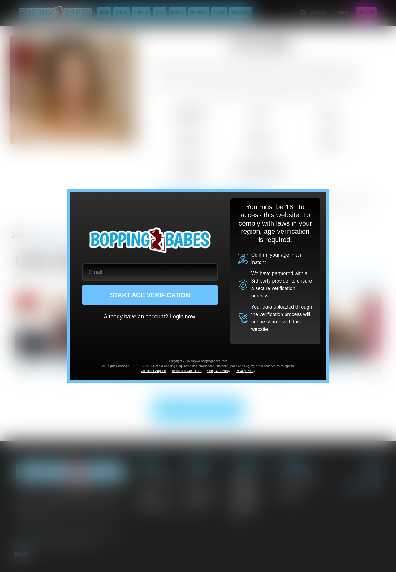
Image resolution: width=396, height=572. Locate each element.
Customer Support (153, 371)
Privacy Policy (245, 371)
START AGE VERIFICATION (150, 295)
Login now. (183, 317)
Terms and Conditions (187, 371)
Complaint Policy (218, 371)
